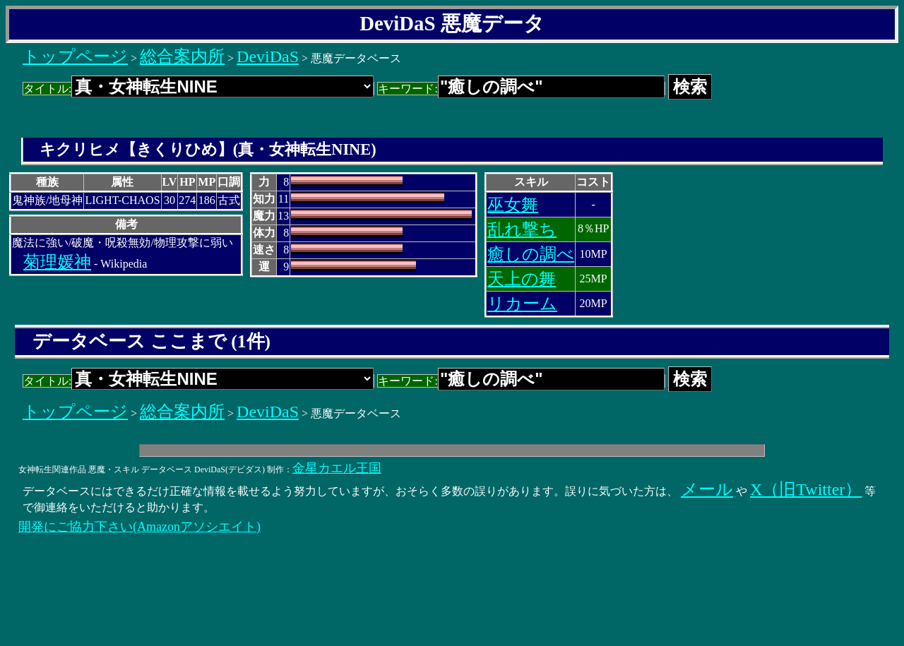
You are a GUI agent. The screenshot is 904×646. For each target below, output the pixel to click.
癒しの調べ (530, 254)
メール (707, 489)
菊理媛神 (57, 262)
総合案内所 (182, 56)
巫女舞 (512, 205)
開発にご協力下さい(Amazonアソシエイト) (139, 527)
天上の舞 (521, 279)
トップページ (75, 56)
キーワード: (521, 88)
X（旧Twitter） (806, 489)
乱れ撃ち (522, 229)
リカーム (522, 303)
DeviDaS (268, 56)
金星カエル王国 (336, 468)
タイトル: (198, 88)
